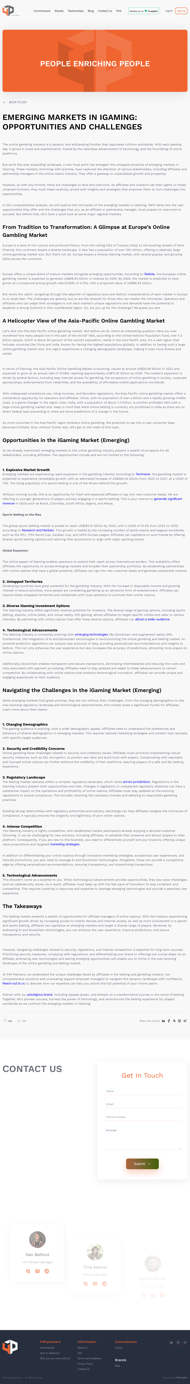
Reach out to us (14, 983)
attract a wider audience (152, 619)
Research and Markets (38, 530)
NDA (117, 1366)
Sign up (181, 11)
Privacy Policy (85, 1363)
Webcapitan (181, 1377)
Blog (91, 11)
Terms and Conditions (89, 1358)
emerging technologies (91, 634)
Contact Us (105, 11)
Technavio (143, 474)
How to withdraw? (50, 1353)
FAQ (118, 11)
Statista (149, 274)
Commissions (42, 11)
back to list (18, 102)
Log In (169, 11)
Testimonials (76, 11)
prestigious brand (39, 994)
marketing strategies (64, 844)
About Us (82, 1347)
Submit (142, 1164)
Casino (118, 1347)
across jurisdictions (136, 782)
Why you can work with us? (55, 1358)
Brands (59, 11)
